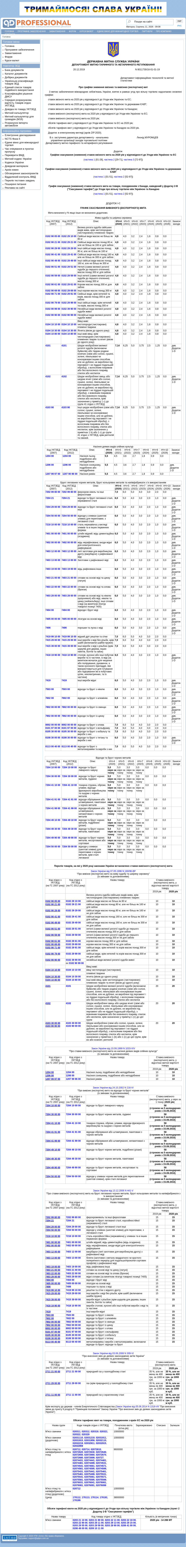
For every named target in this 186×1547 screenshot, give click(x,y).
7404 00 (49, 610)
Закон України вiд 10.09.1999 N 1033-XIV (113, 1048)
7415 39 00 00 (52, 646)
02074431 (78, 1460)
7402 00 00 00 (52, 542)
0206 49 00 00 (80, 1528)
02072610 (96, 1449)
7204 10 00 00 (52, 767)
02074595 (89, 1468)
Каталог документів (16, 73)
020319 (94, 1431)
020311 (76, 1431)
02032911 (89, 1443)
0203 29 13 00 (112, 1522)
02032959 (78, 1446)
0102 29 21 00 (68, 242)
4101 (48, 345)
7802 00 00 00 (52, 707)
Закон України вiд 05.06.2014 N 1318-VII (137, 1406)
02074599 (101, 1468)
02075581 (78, 1479)
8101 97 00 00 (52, 728)
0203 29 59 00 (96, 1525)
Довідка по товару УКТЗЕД (20, 109)
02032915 (101, 1443)
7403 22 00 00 (52, 587)
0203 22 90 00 (80, 1522)
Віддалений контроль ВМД (20, 176)
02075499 (89, 1474)
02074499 (89, 1463)
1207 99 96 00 (73, 1079)
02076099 (101, 1485)
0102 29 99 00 (68, 302)
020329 (85, 1434)
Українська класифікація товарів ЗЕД (19, 82)
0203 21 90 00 (96, 1520)
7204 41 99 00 (52, 808)
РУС (180, 26)
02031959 (89, 1440)
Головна (9, 31)
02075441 (89, 1471)
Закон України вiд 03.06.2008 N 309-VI (113, 1353)
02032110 (101, 1440)
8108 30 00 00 (52, 737)
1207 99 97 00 (52, 474)
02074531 (101, 1463)
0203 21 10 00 (80, 1520)
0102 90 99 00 (52, 309)
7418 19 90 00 (52, 655)
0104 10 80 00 (52, 334)
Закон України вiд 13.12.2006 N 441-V (113, 1190)
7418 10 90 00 (68, 655)
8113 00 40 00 (52, 746)
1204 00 (49, 456)
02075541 (78, 1477)
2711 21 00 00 (52, 1371)
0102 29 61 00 (68, 284)
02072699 (89, 1457)
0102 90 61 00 (52, 284)
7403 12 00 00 (52, 551)
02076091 (89, 1485)
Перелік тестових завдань (20, 180)
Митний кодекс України (18, 158)
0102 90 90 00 (52, 315)
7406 (48, 627)
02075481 (78, 1474)
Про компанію (163, 31)
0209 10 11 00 (96, 1528)
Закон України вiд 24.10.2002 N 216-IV (113, 1087)
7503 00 (49, 689)
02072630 (89, 1452)
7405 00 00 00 (52, 619)
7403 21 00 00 (52, 577)
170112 (76, 1497)
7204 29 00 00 (52, 507)
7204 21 (49, 498)
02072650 (78, 1454)
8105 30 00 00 (52, 731)
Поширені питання (15, 184)
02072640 (101, 1452)
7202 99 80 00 (52, 492)
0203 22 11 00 (112, 1520)
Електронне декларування (20, 135)
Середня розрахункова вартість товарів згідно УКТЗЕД (18, 103)
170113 (85, 1497)
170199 (76, 1500)
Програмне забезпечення (31, 31)
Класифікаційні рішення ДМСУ (18, 95)
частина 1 (89, 159)
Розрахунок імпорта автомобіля (16, 124)
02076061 (101, 1482)
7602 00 (49, 698)
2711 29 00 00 (52, 1383)
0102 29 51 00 (68, 266)
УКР (180, 21)
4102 (48, 376)
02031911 (101, 1437)
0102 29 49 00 (68, 260)
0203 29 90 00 (112, 1525)
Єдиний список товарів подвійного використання (19, 88)
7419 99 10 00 (52, 636)
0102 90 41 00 (52, 254)
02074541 (78, 1466)
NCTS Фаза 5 (12, 138)
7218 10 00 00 (52, 524)
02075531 (101, 1474)
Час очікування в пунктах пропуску (19, 150)
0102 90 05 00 (52, 236)
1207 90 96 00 (70, 474)
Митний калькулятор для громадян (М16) (19, 118)
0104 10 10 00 (52, 324)
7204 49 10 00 (52, 820)
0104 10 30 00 (52, 330)
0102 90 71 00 (52, 294)
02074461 (101, 1460)
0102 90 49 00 (52, 260)
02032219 (78, 1443)
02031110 (78, 1437)
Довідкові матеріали (16, 166)
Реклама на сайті (15, 187)
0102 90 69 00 (52, 290)
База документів (14, 70)
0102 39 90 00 (68, 309)
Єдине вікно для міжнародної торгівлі (117, 31)
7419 (48, 680)
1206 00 (49, 465)
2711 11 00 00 (52, 1395)
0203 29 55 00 (80, 1525)
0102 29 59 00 (68, 275)
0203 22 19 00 (128, 1520)
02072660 (89, 1454)
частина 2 (109, 159)
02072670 (101, 1454)
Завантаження (57, 31)
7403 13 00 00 (52, 560)
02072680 (78, 1457)
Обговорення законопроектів (21, 173)
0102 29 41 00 (68, 254)
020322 (76, 1434)
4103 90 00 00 (73, 1026)
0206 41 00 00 (128, 1525)
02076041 (89, 1482)
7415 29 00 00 (52, 640)
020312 (85, 1431)
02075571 (101, 1477)
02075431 (78, 1471)
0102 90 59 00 (52, 275)
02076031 (78, 1482)
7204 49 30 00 (52, 829)
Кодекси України (14, 162)
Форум (72, 31)
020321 (103, 1431)
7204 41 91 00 (52, 799)
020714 (85, 1449)
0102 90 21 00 (52, 242)
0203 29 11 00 (96, 1522)
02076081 (78, 1485)
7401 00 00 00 (52, 533)
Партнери (147, 31)
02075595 (89, 1479)
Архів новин (12, 169)
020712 (76, 1449)
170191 (103, 1497)
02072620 (78, 1452)
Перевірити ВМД (14, 155)
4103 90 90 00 (52, 1026)
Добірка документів (16, 77)
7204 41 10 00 (52, 785)
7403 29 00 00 (52, 595)
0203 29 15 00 (128, 1522)
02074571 (101, 1466)
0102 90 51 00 (52, 266)
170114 (94, 1497)
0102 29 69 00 (68, 290)
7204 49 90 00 (52, 837)
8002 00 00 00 (52, 724)
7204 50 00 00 (52, 515)
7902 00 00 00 (52, 716)
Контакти (10, 34)
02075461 (101, 1471)
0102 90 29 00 (52, 248)
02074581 (78, 1468)
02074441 (89, 1460)
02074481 (78, 1463)
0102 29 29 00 (68, 248)
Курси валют (86, 31)
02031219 (89, 1437)
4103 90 (49, 407)
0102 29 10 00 (68, 236)
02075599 (101, 1479)
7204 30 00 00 (52, 776)
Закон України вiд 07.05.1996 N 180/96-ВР (113, 871)
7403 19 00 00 (52, 569)
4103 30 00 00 (52, 1023)
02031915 (78, 1440)
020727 (100, 1457)
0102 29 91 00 (68, 294)
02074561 (89, 1466)
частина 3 (129, 159)
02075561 (89, 1477)
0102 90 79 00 (52, 302)
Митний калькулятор (17, 112)
